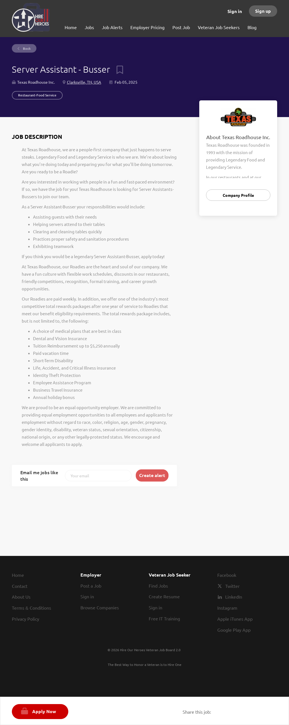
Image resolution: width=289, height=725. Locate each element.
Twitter (232, 586)
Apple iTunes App (235, 619)
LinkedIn (233, 596)
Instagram (227, 607)
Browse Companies (99, 607)
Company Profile (238, 195)
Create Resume (164, 596)
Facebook (226, 575)
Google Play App (234, 630)
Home (18, 575)
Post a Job (90, 585)
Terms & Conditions (31, 607)
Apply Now (44, 711)
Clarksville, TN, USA (84, 82)
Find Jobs (158, 585)
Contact (19, 586)
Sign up (263, 11)
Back (26, 48)
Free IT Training (164, 618)
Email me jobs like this (39, 475)
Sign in (234, 11)
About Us (21, 596)
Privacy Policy (25, 619)
